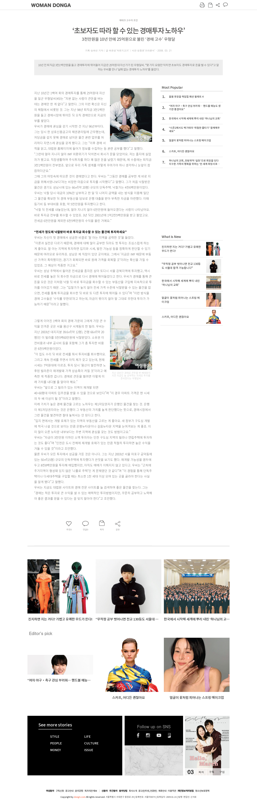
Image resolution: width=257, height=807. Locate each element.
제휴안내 (162, 790)
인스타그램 (148, 735)
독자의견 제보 (91, 790)
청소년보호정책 (202, 790)
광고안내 (69, 790)
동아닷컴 (123, 791)
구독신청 (60, 790)
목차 (201, 772)
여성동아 (50, 791)
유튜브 (159, 735)
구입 (222, 772)
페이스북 (138, 735)
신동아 (105, 791)
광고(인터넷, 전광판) (147, 790)
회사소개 (133, 790)
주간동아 (113, 791)
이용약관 (172, 790)
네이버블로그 (169, 735)
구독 (211, 772)
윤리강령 (79, 790)
